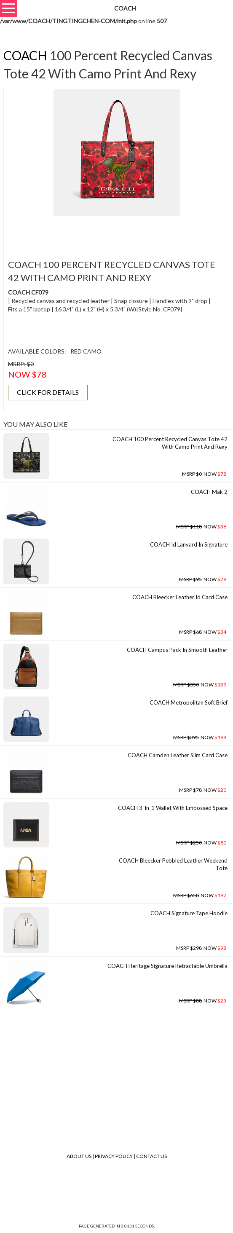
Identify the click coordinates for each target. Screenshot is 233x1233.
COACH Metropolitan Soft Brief (189, 702)
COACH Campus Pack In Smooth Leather (177, 649)
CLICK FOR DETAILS (48, 392)
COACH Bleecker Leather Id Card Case (180, 597)
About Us (79, 1156)
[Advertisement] (116, 232)
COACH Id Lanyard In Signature (189, 544)
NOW (204, 474)
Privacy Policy (114, 1156)
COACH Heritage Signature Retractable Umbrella (167, 965)
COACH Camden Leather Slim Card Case (178, 755)
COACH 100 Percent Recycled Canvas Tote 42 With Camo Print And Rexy (170, 443)
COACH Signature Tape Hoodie (189, 913)
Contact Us (151, 1156)
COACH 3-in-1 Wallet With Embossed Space (173, 807)
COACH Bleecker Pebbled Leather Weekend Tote (173, 864)
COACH (25, 55)
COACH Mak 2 (209, 491)
